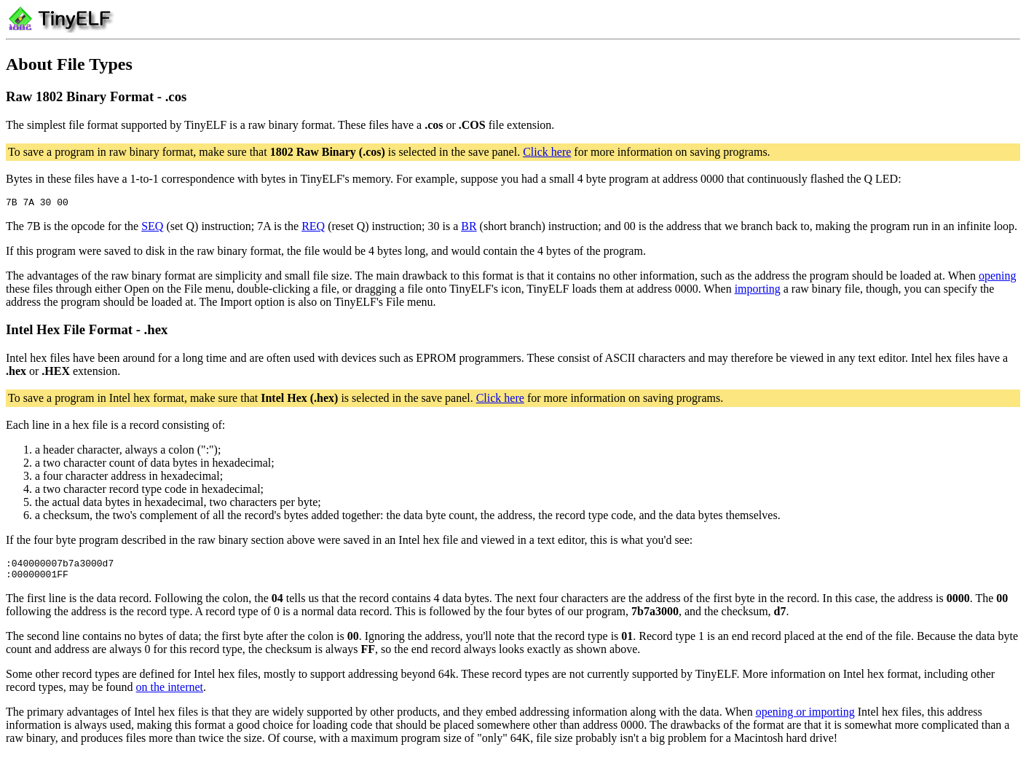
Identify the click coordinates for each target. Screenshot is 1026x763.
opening (998, 278)
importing (758, 291)
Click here (547, 152)
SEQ (152, 228)
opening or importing (805, 718)
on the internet (169, 693)
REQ (313, 228)
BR (468, 228)
